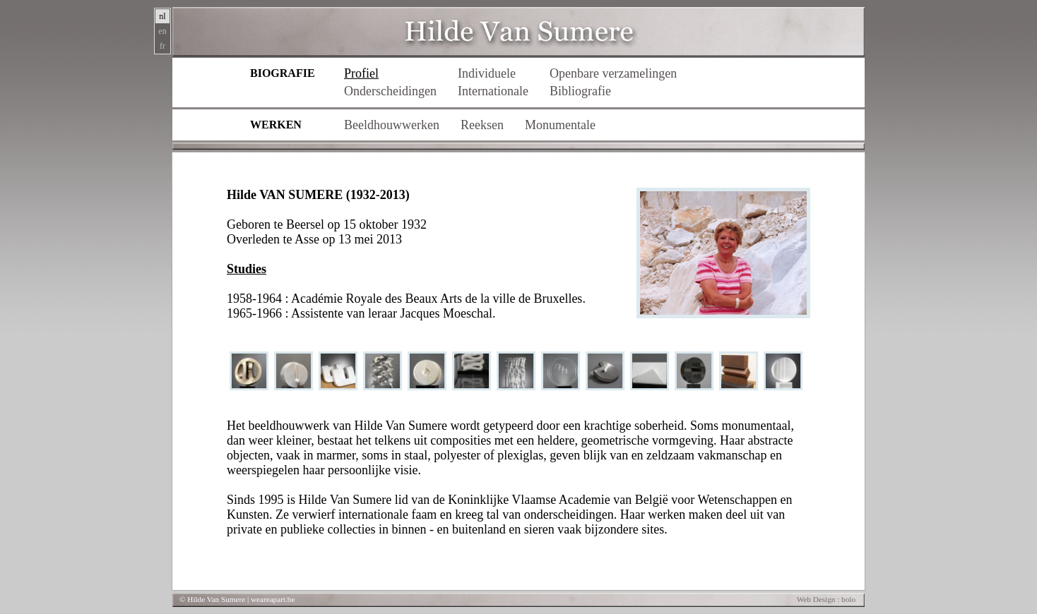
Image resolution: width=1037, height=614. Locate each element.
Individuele (487, 73)
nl (162, 16)
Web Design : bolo (826, 599)
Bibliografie (580, 91)
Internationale (493, 91)
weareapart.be (273, 599)
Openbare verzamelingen (613, 73)
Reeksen (482, 125)
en (162, 31)
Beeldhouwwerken (391, 125)
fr (162, 46)
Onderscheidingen (390, 91)
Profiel (361, 73)
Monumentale (560, 125)
